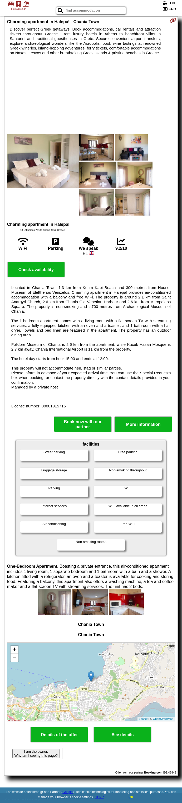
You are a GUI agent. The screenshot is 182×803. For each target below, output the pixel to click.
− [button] (14, 658)
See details (123, 734)
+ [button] (14, 650)
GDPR (99, 797)
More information (143, 424)
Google (67, 792)
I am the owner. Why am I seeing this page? (36, 753)
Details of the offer (59, 734)
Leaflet (143, 718)
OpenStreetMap (163, 718)
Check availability (36, 269)
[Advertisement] (91, 95)
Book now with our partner (83, 424)
